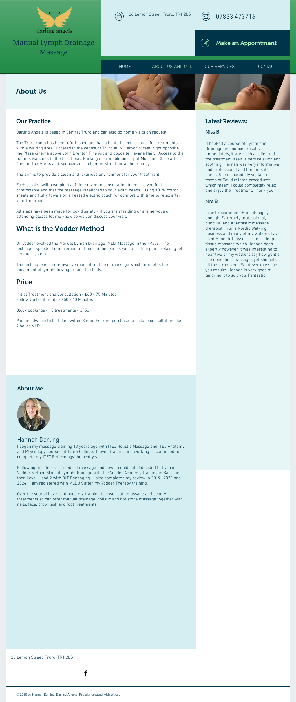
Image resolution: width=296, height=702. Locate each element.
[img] (148, 92)
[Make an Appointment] (242, 43)
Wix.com (117, 695)
